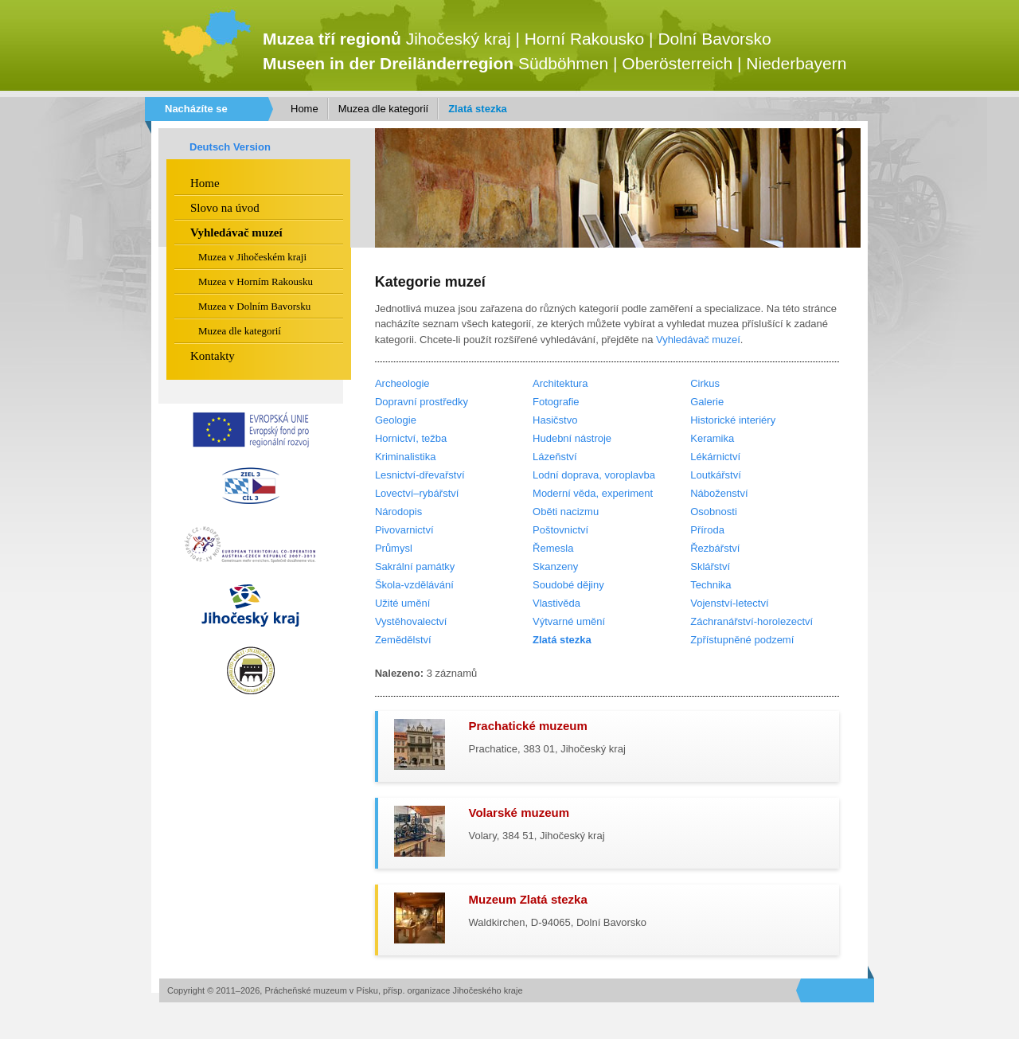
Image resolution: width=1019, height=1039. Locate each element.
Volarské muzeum (519, 812)
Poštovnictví (560, 530)
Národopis (398, 512)
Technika (710, 585)
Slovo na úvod (225, 207)
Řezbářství (715, 548)
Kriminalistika (405, 457)
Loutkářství (715, 475)
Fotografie (556, 402)
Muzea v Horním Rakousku (255, 281)
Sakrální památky (415, 566)
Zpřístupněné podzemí (742, 640)
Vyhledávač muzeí (698, 340)
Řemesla (553, 548)
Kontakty (212, 356)
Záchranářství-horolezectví (751, 621)
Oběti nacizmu (566, 512)
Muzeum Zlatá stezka (528, 899)
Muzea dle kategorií (383, 109)
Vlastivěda (556, 603)
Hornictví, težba (411, 438)
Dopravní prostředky (421, 402)
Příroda (707, 530)
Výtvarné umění (569, 621)
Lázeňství (555, 457)
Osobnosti (713, 512)
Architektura (560, 383)
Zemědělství (403, 640)
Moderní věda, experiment (593, 493)
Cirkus (705, 383)
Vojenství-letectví (729, 603)
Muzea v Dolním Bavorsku (254, 306)
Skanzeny (555, 566)
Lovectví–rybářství (417, 493)
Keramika (712, 438)
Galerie (707, 402)
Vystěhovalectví (411, 621)
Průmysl (393, 548)
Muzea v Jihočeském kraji (252, 257)
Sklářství (710, 566)
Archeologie (402, 383)
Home (304, 109)
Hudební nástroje (572, 438)
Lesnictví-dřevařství (420, 475)
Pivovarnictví (404, 530)
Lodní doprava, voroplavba (594, 475)
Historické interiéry (732, 420)
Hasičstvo (555, 420)
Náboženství (719, 493)
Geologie (395, 420)
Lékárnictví (715, 457)
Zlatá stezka (477, 109)
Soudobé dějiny (568, 585)
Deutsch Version (230, 147)
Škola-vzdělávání (414, 585)
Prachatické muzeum (528, 725)
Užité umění (402, 603)
